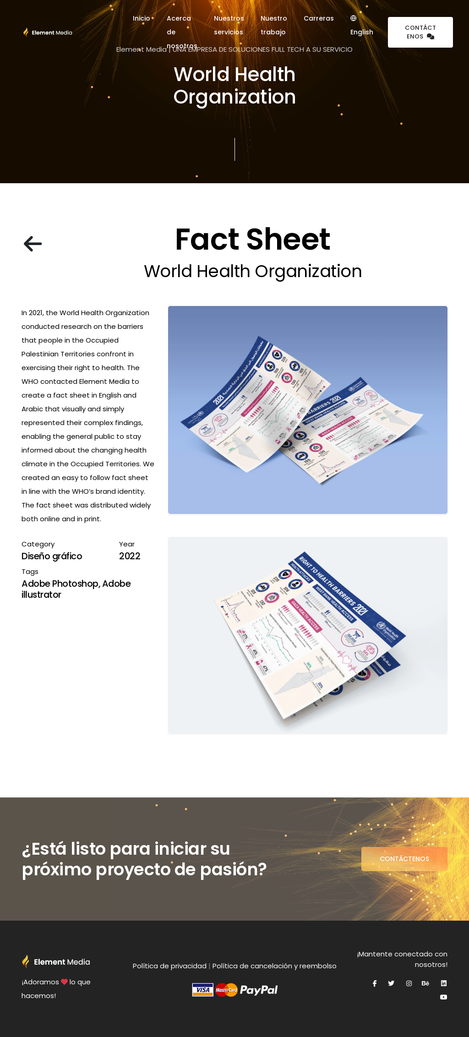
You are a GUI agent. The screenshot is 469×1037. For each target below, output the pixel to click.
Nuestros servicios (229, 25)
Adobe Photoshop (60, 583)
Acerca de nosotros (182, 32)
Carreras (319, 18)
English (361, 26)
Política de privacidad (170, 966)
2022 (129, 556)
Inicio (141, 18)
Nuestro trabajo (274, 25)
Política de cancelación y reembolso (275, 966)
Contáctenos (420, 32)
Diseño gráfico (52, 556)
